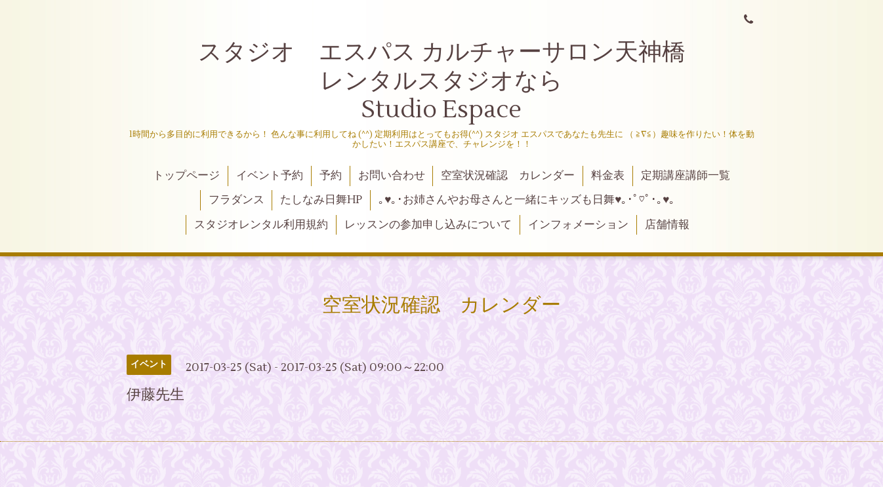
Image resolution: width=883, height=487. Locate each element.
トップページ (186, 175)
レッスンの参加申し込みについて (428, 225)
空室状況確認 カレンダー (508, 175)
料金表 (608, 175)
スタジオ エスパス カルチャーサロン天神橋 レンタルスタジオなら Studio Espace (468, 81)
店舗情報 (667, 225)
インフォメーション (578, 225)
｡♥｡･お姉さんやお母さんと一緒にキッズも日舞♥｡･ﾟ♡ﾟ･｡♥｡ (527, 200)
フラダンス (236, 200)
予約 (330, 175)
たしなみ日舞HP (321, 200)
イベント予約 (269, 175)
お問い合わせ (391, 175)
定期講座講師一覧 (685, 175)
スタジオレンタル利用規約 (261, 225)
